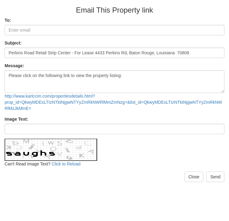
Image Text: (16, 119)
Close (194, 176)
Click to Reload (66, 163)
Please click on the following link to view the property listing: (114, 81)
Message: (14, 65)
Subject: (13, 43)
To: (8, 20)
